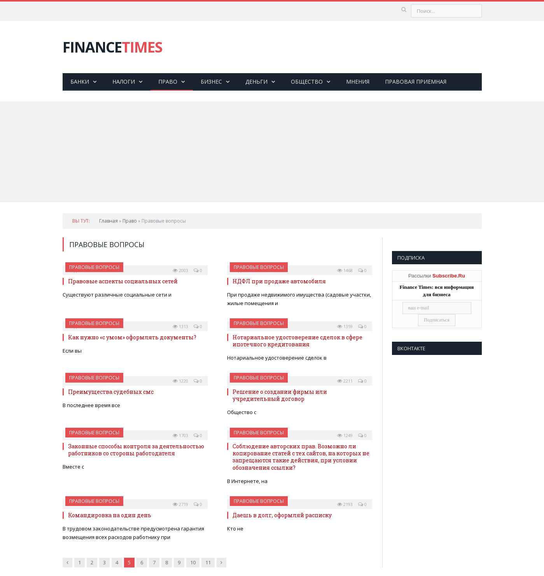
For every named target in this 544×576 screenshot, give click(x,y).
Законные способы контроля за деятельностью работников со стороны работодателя (136, 450)
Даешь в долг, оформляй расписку (282, 515)
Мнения (357, 81)
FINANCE (112, 47)
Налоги (123, 81)
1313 (180, 326)
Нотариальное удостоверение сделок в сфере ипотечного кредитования (297, 341)
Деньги (256, 81)
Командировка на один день (109, 515)
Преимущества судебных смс (111, 391)
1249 (345, 435)
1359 (345, 326)
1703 (180, 435)
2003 (180, 270)
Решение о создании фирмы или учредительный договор (280, 395)
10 (193, 562)
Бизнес (211, 81)
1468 (345, 270)
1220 (180, 381)
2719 (180, 504)
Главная (108, 221)
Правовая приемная (415, 81)
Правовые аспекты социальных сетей (123, 281)
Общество (307, 81)
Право (167, 81)
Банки (79, 81)
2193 (345, 504)
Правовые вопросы (94, 267)
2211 (345, 381)
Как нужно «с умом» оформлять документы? (132, 337)
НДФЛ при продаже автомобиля (279, 281)
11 (208, 562)
